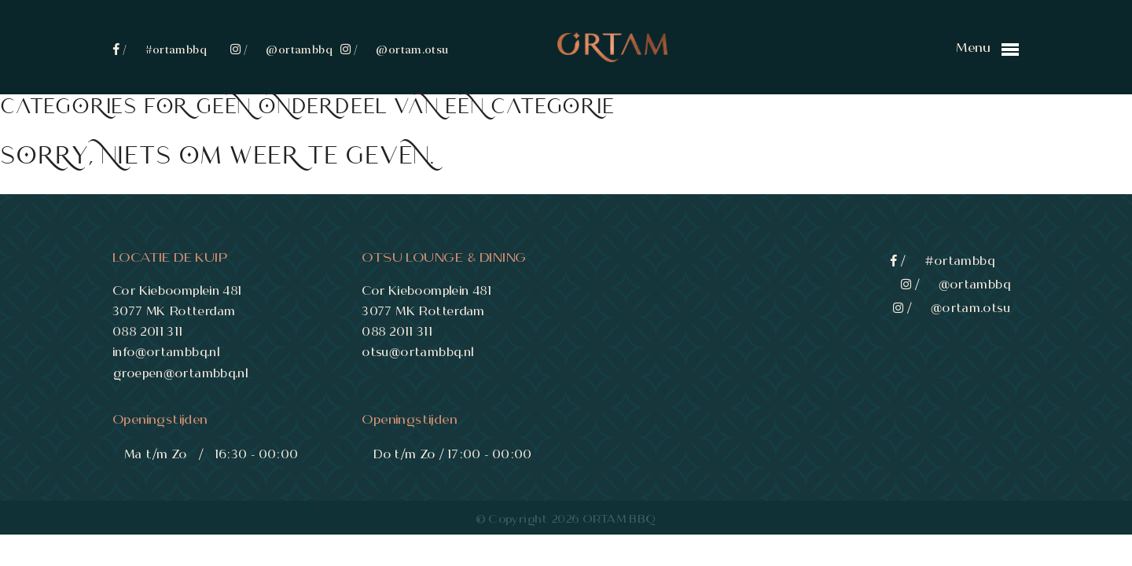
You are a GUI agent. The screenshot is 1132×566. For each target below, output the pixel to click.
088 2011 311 (148, 331)
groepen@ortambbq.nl (180, 373)
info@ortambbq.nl (166, 351)
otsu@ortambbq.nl (418, 351)
